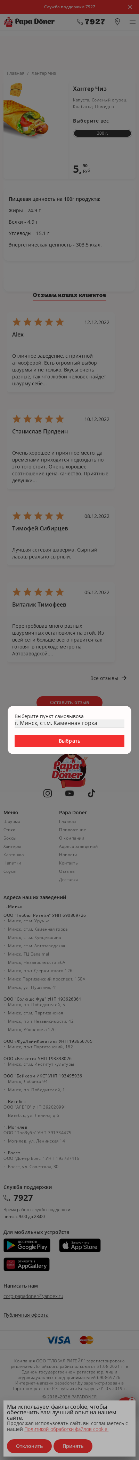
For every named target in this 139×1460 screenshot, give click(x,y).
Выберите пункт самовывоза (49, 716)
